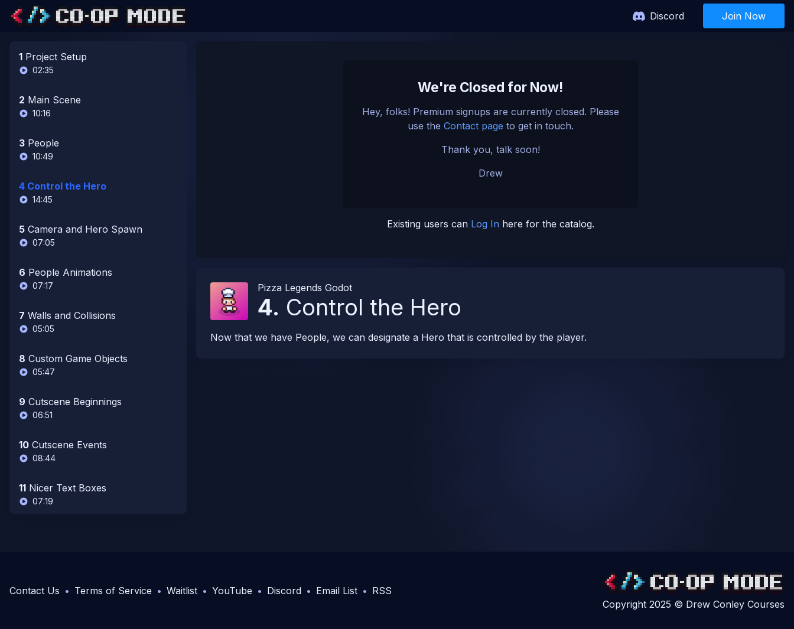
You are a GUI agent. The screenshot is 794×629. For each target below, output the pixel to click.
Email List (336, 591)
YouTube (232, 591)
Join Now (744, 16)
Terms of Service (113, 591)
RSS (382, 591)
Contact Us (34, 591)
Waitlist (182, 591)
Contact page (473, 126)
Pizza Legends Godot (305, 288)
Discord (667, 16)
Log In (485, 224)
